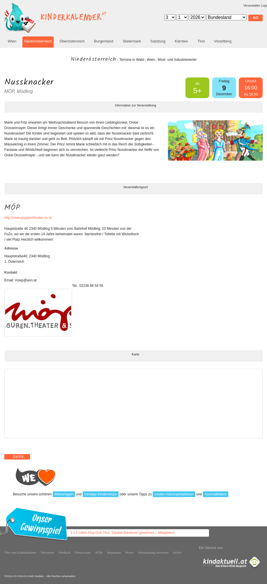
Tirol (201, 41)
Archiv (177, 552)
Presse (129, 552)
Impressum (114, 552)
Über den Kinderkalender (20, 552)
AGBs (99, 552)
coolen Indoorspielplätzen (174, 494)
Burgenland (103, 41)
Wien (12, 41)
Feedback (65, 552)
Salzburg (157, 41)
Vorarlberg (223, 41)
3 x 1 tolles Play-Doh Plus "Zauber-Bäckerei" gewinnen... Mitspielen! (122, 533)
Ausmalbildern (216, 494)
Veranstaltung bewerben (153, 552)
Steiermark (132, 41)
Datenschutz (83, 552)
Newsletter (48, 552)
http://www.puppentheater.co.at (28, 218)
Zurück (18, 457)
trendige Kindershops (100, 494)
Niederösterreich (38, 41)
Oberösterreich (71, 41)
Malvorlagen (64, 494)
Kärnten (181, 41)
